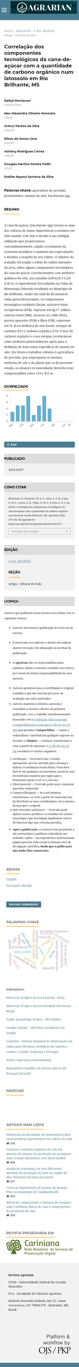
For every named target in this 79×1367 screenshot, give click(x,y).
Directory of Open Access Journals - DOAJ (35, 998)
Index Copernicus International (28, 1060)
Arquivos (23, 31)
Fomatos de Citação (25, 531)
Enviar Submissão (23, 904)
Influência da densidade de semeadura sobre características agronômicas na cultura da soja (39, 1137)
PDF (13, 444)
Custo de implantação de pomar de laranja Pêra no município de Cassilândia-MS (36, 1190)
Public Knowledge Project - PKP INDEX (33, 1019)
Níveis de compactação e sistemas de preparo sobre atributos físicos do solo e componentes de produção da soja (38, 1206)
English (11, 879)
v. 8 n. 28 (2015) (43, 31)
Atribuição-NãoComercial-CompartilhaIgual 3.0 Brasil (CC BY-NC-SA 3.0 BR (41, 725)
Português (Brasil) (19, 885)
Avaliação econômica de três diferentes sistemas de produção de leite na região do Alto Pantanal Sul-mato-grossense (36, 1173)
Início (8, 31)
